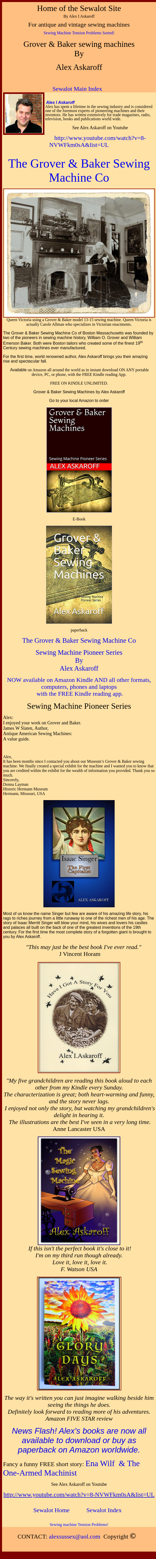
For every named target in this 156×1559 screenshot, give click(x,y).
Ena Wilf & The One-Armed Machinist (71, 1468)
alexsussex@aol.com (74, 1536)
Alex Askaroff (79, 668)
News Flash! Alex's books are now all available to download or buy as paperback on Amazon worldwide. (79, 1440)
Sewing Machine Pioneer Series (79, 652)
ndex (104, 1510)
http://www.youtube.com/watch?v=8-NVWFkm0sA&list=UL (97, 141)
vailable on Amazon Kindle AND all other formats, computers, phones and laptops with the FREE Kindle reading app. (88, 687)
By (79, 660)
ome (52, 1510)
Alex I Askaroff (60, 102)
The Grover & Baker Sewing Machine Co (79, 640)
